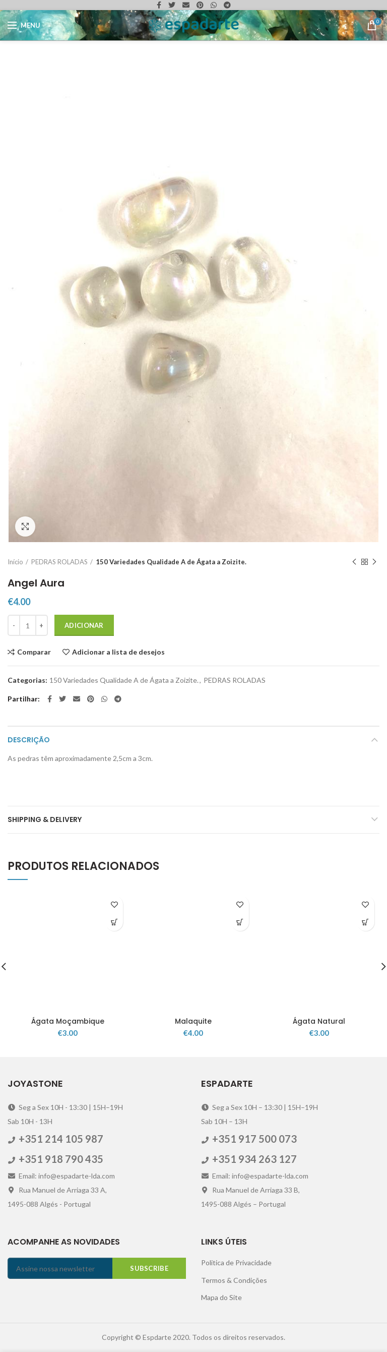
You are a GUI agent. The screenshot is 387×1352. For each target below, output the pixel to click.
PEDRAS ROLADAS (59, 562)
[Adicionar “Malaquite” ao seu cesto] (240, 922)
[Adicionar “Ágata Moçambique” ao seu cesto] (114, 922)
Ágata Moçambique (67, 1021)
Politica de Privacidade (236, 1262)
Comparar (34, 652)
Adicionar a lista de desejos (118, 652)
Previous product (354, 562)
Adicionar (84, 625)
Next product (374, 562)
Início (15, 562)
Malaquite (193, 1021)
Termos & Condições (234, 1280)
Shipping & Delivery (45, 819)
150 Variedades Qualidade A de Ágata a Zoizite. (171, 562)
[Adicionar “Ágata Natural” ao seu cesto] (365, 922)
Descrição (29, 740)
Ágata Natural (319, 1021)
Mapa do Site (221, 1297)
